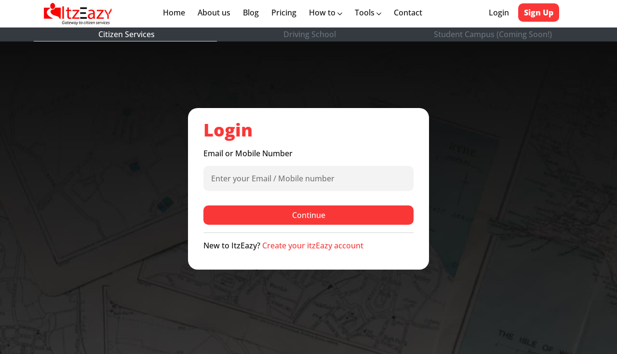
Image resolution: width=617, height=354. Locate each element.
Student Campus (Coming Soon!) (493, 34)
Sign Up (538, 12)
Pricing (283, 12)
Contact (408, 12)
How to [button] (325, 12)
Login (499, 12)
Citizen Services (126, 34)
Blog (251, 12)
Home (176, 12)
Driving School (309, 34)
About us (216, 12)
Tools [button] (368, 12)
